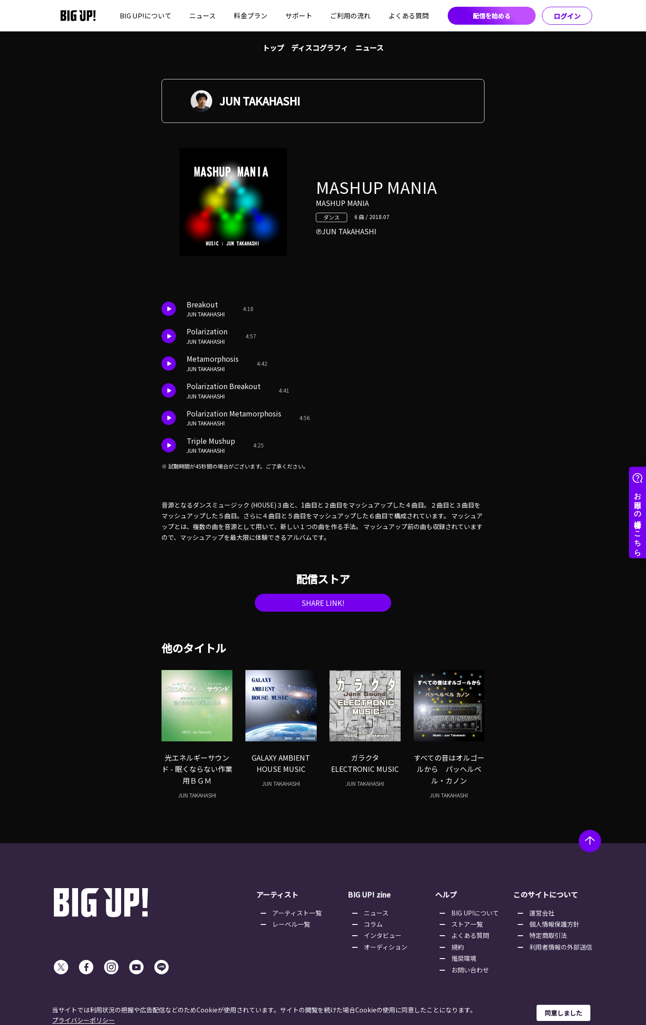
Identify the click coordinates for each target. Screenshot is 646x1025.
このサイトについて (545, 894)
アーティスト (277, 894)
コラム (373, 924)
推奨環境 (463, 958)
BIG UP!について (145, 15)
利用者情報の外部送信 (560, 946)
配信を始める (492, 15)
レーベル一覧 (291, 924)
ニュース (202, 15)
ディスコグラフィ (319, 47)
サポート (298, 15)
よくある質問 (408, 15)
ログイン (567, 16)
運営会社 (541, 912)
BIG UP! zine (369, 894)
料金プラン (250, 15)
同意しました (563, 1012)
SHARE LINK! (323, 602)
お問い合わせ (470, 969)
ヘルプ (446, 894)
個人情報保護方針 (554, 924)
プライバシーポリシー (83, 1020)
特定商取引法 (548, 935)
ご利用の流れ (350, 15)
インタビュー (383, 935)
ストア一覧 (467, 924)
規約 (457, 946)
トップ (273, 47)
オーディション (385, 946)
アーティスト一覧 (297, 912)
